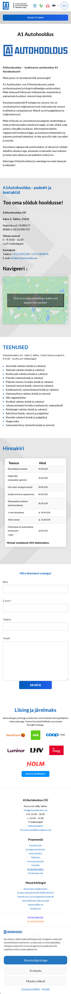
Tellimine (35, 857)
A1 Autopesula (35, 873)
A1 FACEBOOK (35, 917)
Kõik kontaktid (35, 825)
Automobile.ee (35, 904)
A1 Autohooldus (35, 869)
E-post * (7, 600)
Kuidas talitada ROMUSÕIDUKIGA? (35, 892)
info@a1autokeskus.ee (35, 810)
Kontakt (46, 989)
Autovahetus (35, 853)
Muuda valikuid (35, 981)
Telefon (7, 619)
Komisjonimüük (35, 861)
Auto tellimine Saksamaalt (35, 900)
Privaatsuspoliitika (30, 989)
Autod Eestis (35, 845)
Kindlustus (35, 908)
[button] (55, 5)
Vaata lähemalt (35, 773)
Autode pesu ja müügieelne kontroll (35, 896)
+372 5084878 (39, 254)
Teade (6, 638)
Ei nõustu (35, 970)
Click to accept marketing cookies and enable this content (35, 300)
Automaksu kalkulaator (35, 888)
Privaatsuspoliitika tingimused (35, 829)
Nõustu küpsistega (35, 960)
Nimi (5, 581)
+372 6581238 (20, 254)
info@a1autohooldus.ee (24, 258)
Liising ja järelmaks (35, 849)
